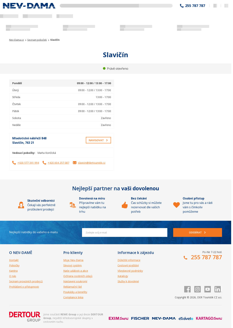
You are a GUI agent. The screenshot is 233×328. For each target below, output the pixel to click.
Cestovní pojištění (128, 265)
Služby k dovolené (128, 281)
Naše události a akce (75, 270)
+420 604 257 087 (58, 162)
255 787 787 (195, 6)
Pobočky (14, 265)
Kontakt (14, 260)
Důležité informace (129, 260)
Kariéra (13, 270)
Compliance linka (73, 297)
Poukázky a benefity (75, 292)
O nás (12, 276)
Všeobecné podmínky (130, 270)
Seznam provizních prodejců (26, 281)
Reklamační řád (72, 286)
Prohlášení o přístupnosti (24, 286)
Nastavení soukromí (75, 281)
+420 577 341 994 (28, 162)
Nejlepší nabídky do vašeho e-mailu (33, 232)
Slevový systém (72, 265)
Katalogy (123, 276)
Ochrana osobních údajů (77, 276)
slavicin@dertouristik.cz (91, 162)
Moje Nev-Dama (73, 260)
